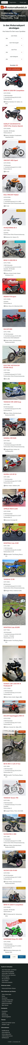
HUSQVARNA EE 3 (10, 228)
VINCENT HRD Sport (11, 160)
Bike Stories (5, 1005)
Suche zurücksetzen (14, 69)
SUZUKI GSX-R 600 (10, 870)
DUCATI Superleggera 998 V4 (14, 716)
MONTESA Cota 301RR (12, 627)
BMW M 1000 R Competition (13, 905)
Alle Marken (5, 980)
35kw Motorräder (6, 994)
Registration (12, 2)
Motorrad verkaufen (7, 982)
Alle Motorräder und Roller (9, 970)
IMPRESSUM (5, 1038)
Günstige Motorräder (7, 1000)
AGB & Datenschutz (7, 1036)
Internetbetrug (6, 1032)
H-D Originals (5, 977)
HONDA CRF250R (10, 438)
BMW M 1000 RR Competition (14, 91)
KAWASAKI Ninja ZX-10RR (13, 939)
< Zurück (6, 957)
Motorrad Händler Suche (8, 1023)
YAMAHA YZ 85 (9, 579)
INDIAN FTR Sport (10, 297)
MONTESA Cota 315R (11, 543)
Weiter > (21, 957)
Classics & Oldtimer (7, 1001)
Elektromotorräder (7, 1003)
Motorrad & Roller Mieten (9, 988)
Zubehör (4, 1013)
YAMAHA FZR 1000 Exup (12, 402)
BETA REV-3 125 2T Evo (12, 764)
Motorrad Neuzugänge (8, 971)
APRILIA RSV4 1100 (11, 509)
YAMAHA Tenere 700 (11, 798)
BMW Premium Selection (9, 975)
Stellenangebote (6, 1017)
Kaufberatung (5, 1030)
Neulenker (4, 998)
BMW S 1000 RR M (10, 260)
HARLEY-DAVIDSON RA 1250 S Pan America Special (13, 125)
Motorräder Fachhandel (8, 973)
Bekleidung (5, 1015)
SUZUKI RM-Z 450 (10, 834)
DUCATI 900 (8, 329)
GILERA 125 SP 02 (10, 474)
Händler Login (5, 1024)
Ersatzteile (5, 1011)
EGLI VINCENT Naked (11, 195)
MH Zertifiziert (6, 979)
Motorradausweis (6, 1034)
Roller (3, 996)
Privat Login (23, 2)
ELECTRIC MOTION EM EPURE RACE (11, 366)
